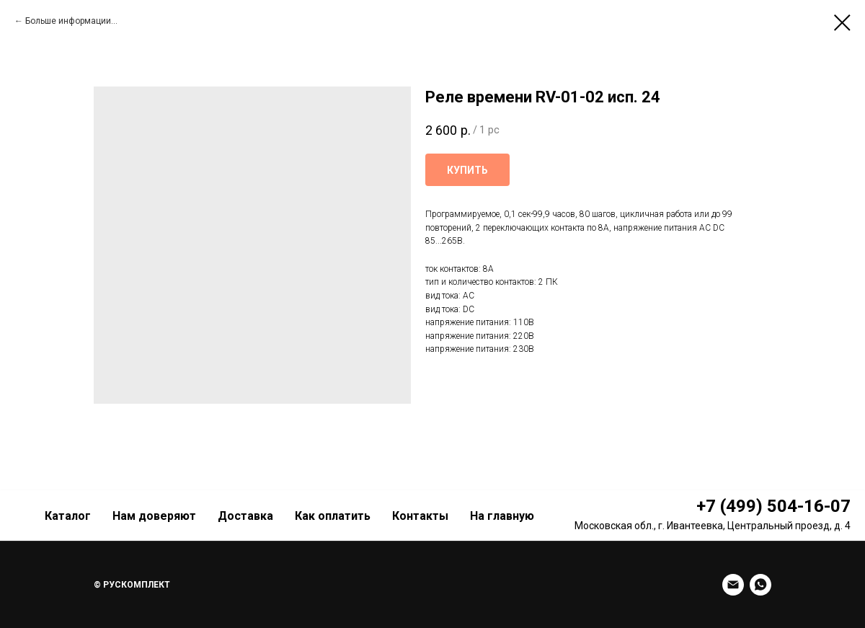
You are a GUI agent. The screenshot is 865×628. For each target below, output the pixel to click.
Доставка (245, 516)
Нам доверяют (154, 516)
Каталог (68, 516)
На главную (502, 516)
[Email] (733, 585)
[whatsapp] (760, 585)
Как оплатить (333, 516)
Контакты (420, 516)
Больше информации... (71, 21)
